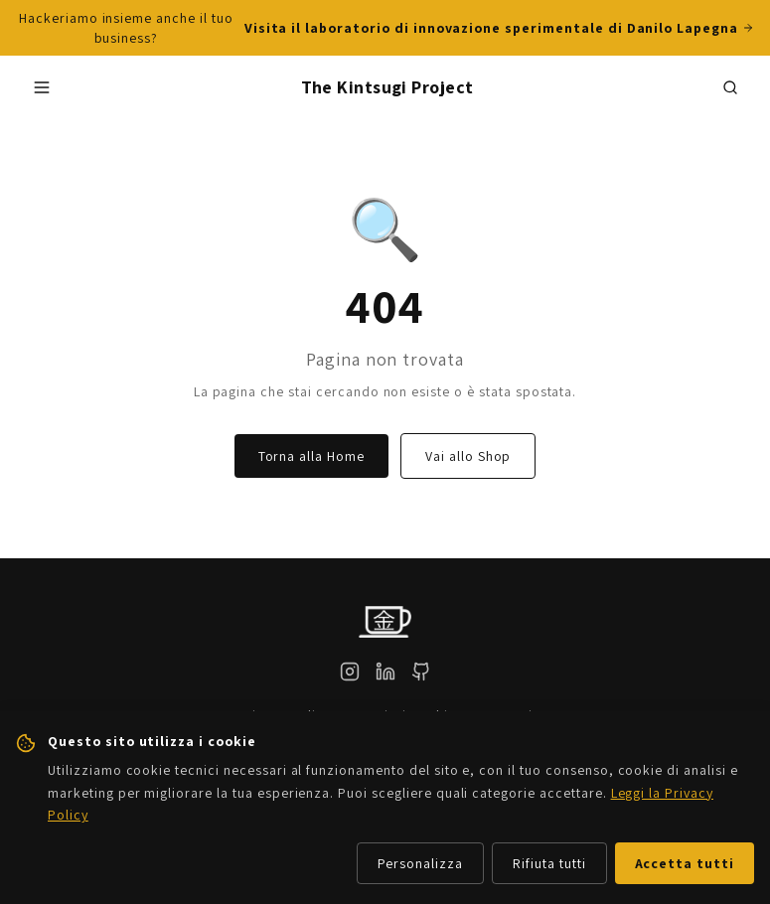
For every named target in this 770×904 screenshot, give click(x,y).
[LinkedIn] (385, 671)
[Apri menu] (42, 87)
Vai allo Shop (468, 456)
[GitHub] (421, 671)
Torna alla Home (311, 456)
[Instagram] (350, 671)
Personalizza (421, 863)
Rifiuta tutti (549, 863)
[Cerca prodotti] (730, 87)
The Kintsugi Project (387, 86)
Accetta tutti (684, 863)
